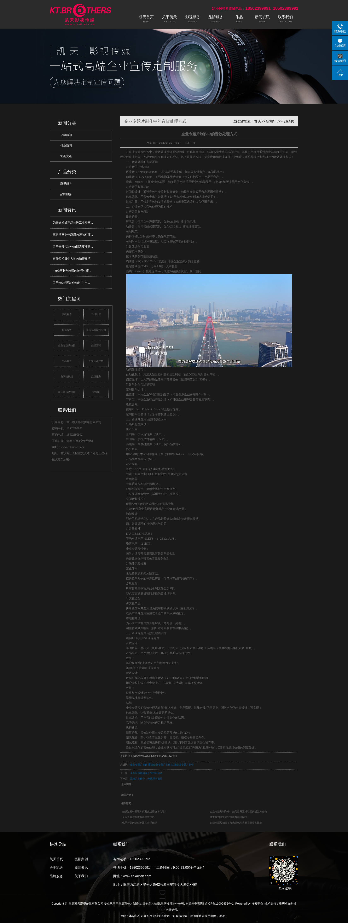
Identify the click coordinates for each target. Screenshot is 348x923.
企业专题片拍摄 (66, 345)
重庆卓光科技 (287, 903)
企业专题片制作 (138, 764)
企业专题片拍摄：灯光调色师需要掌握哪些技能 (236, 822)
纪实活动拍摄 (96, 361)
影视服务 (66, 183)
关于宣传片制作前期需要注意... (73, 246)
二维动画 (96, 314)
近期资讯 (66, 156)
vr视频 (96, 392)
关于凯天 (56, 867)
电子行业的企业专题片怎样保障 (139, 822)
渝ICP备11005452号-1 (219, 903)
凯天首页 (56, 859)
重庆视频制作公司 (96, 329)
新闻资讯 (272, 121)
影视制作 (67, 314)
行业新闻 (66, 145)
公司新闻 (66, 135)
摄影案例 (81, 859)
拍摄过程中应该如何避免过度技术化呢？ (144, 811)
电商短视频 (66, 376)
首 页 (257, 121)
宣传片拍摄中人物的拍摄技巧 (72, 258)
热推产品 (172, 909)
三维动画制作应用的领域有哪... (73, 234)
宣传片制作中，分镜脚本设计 (146, 778)
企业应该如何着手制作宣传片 (146, 773)
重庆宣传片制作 (66, 392)
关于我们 (81, 876)
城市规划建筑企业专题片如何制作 (228, 817)
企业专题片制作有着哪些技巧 (138, 817)
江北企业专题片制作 (182, 764)
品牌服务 (66, 194)
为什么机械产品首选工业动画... (73, 222)
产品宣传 (67, 361)
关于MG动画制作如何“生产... (71, 282)
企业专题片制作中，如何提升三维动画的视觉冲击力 (238, 811)
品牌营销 (96, 345)
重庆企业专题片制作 (159, 764)
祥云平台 (257, 903)
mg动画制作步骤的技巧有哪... (72, 270)
